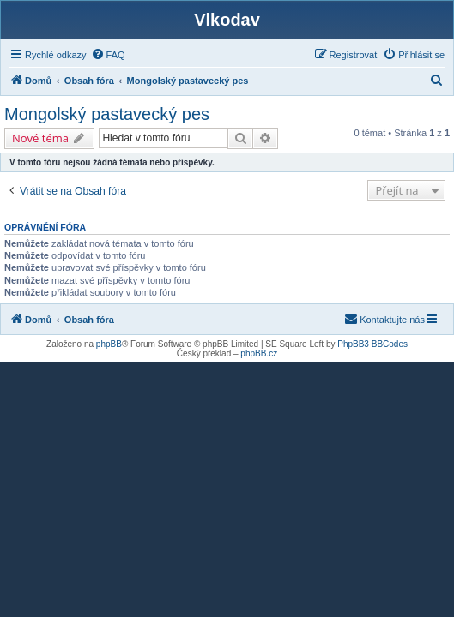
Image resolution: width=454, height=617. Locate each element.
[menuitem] (108, 55)
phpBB (109, 344)
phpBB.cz (258, 353)
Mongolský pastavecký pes (106, 114)
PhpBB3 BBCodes (372, 344)
